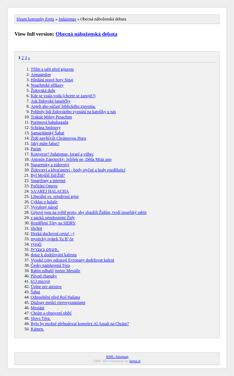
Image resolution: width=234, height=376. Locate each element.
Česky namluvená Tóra (50, 265)
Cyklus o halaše (44, 201)
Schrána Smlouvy (46, 127)
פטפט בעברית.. (45, 249)
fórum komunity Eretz (35, 19)
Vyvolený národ (44, 207)
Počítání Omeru (44, 185)
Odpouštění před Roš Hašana (55, 297)
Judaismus (67, 19)
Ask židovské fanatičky (51, 101)
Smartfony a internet (48, 180)
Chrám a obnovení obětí (51, 313)
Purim (36, 148)
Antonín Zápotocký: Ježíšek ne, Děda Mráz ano (71, 159)
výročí (36, 244)
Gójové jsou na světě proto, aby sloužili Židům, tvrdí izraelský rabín (88, 212)
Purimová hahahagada (49, 122)
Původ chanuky (44, 276)
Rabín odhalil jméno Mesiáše (55, 270)
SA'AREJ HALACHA (50, 191)
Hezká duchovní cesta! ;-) (52, 233)
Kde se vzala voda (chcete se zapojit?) (63, 95)
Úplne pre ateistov (46, 286)
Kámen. (37, 329)
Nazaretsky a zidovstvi (50, 164)
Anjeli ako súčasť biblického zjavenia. (63, 106)
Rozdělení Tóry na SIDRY (53, 223)
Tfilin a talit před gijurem (52, 69)
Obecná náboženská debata (87, 34)
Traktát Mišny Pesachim (51, 116)
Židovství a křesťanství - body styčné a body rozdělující (78, 170)
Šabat (35, 291)
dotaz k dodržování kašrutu (54, 254)
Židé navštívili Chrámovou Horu (58, 138)
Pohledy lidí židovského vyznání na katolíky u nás (73, 111)
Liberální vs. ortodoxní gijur (55, 196)
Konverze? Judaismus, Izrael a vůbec (62, 154)
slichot (36, 228)
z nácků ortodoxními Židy (53, 217)
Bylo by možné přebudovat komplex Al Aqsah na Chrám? (80, 323)
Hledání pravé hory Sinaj (52, 79)
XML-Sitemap (117, 356)
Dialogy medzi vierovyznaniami (58, 302)
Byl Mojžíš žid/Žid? (48, 175)
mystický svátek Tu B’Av (52, 238)
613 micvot (40, 281)
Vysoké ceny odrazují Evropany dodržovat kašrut (72, 260)
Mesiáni (37, 307)
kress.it (135, 361)
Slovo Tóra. (40, 318)
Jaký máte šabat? (45, 143)
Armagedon (41, 74)
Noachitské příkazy (47, 85)
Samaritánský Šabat (47, 132)
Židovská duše (43, 90)
